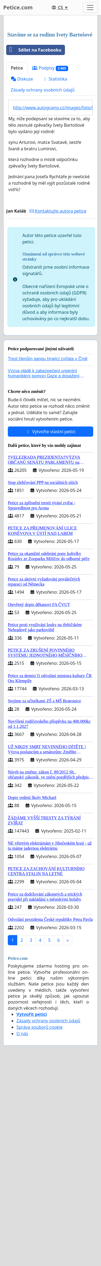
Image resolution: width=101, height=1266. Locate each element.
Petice (17, 169)
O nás (22, 1134)
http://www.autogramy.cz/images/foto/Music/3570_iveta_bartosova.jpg (53, 208)
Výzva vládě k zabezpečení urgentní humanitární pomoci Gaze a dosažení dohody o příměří (43, 476)
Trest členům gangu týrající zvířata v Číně (48, 459)
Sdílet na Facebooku (33, 150)
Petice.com (18, 7)
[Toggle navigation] (90, 7)
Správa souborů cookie (39, 1128)
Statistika (54, 180)
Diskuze (22, 180)
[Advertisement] (50, 74)
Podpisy (50, 169)
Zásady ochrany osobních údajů (43, 191)
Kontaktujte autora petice (58, 312)
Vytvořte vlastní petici (50, 532)
